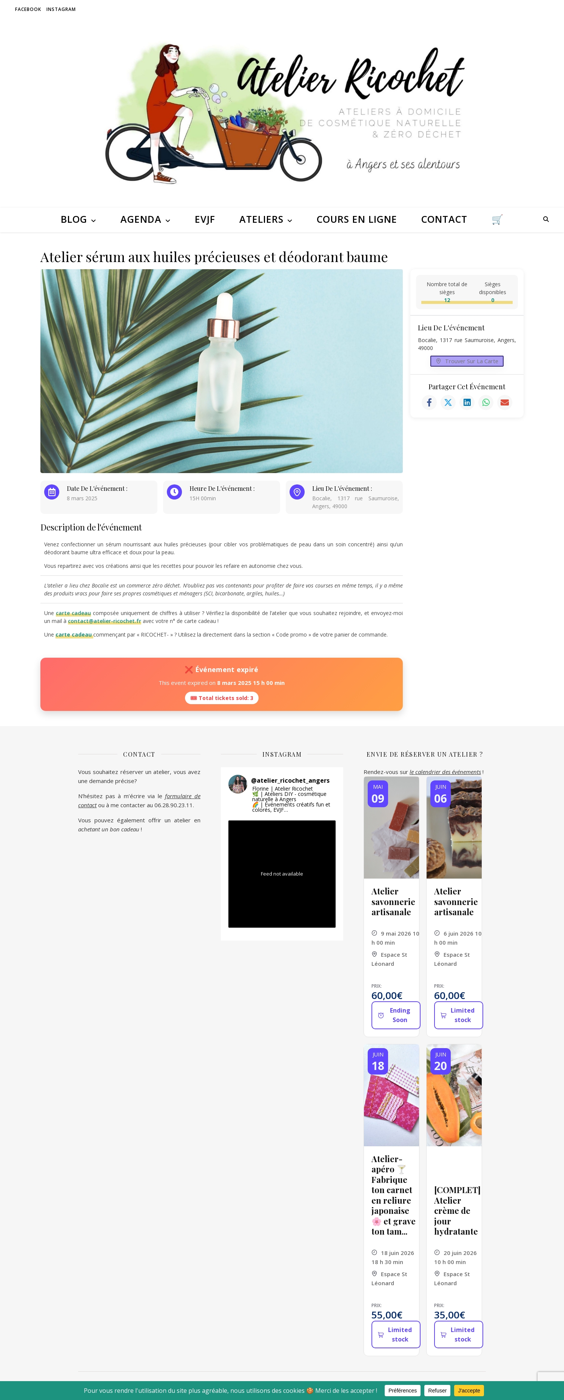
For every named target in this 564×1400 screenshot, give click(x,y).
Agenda (141, 219)
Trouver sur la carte (467, 363)
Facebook (28, 9)
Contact (444, 219)
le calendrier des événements (445, 772)
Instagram (61, 9)
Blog (74, 219)
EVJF (205, 219)
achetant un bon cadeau (108, 829)
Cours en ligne (357, 219)
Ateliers (261, 219)
